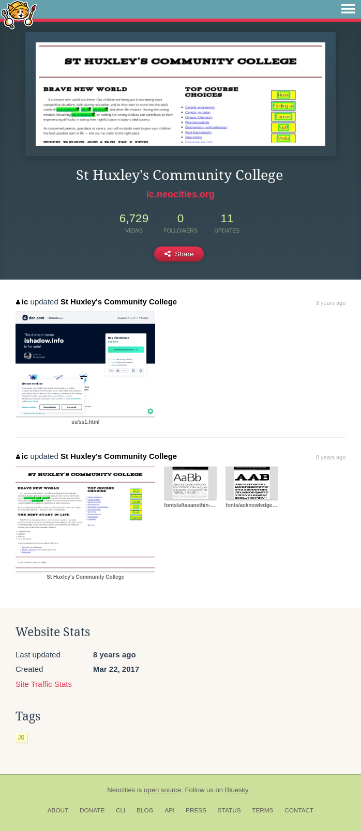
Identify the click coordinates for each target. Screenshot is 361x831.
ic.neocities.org (180, 194)
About (58, 810)
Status (229, 810)
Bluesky (237, 790)
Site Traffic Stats (44, 684)
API (169, 810)
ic (22, 301)
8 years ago (330, 303)
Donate (92, 810)
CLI (120, 810)
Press (196, 810)
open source (162, 790)
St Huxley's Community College (119, 301)
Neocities (121, 790)
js (21, 737)
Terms (262, 810)
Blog (145, 810)
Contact (298, 810)
